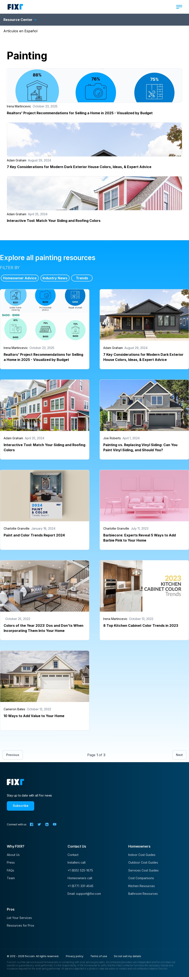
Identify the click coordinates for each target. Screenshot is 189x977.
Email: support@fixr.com (84, 893)
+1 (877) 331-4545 (80, 886)
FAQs (10, 870)
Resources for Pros (20, 925)
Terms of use (98, 956)
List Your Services (19, 918)
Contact (73, 855)
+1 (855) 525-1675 (80, 870)
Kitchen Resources (141, 886)
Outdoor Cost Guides (143, 862)
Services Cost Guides (143, 870)
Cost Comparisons (141, 878)
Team (11, 878)
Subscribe (20, 805)
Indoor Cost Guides (141, 855)
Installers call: (77, 862)
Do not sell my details (127, 956)
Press (11, 862)
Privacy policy (74, 956)
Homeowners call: (80, 878)
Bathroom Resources (143, 893)
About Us (13, 855)
